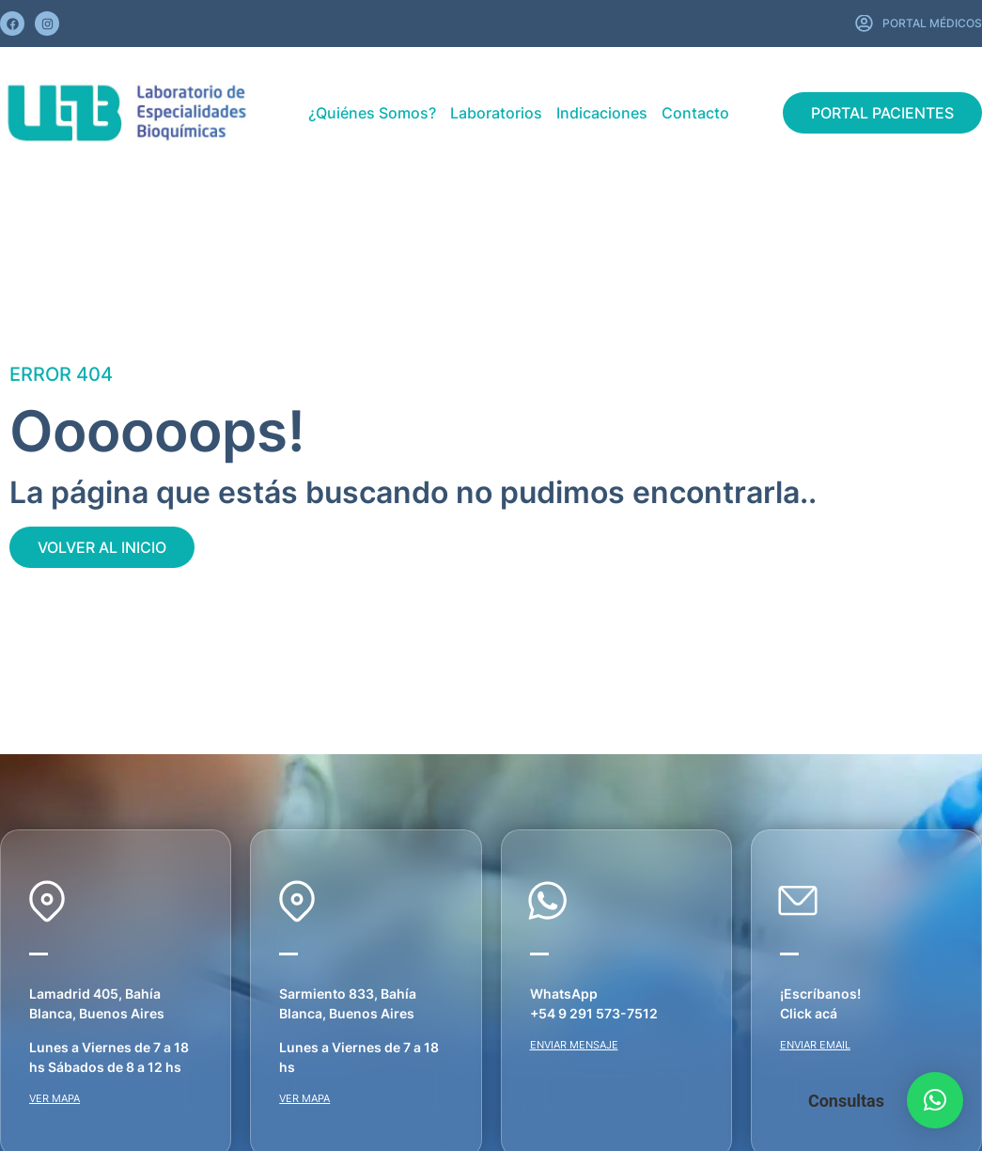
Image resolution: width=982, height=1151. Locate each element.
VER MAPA (54, 1098)
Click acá (808, 1013)
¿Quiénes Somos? (372, 112)
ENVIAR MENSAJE (574, 1044)
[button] (935, 1100)
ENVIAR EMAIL (815, 1044)
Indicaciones (601, 112)
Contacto (695, 112)
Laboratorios (496, 112)
